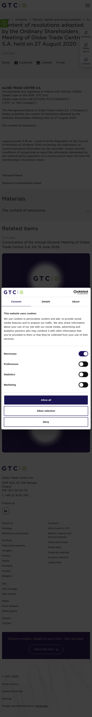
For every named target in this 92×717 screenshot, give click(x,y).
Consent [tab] (16, 301)
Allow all (46, 400)
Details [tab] (46, 301)
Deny (46, 421)
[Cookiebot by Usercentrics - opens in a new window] (73, 292)
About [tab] (75, 301)
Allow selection (46, 410)
